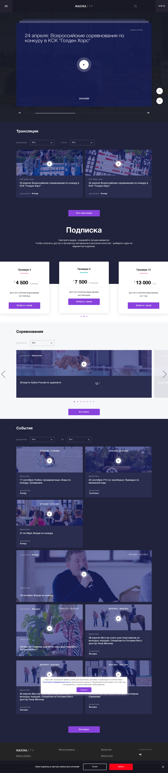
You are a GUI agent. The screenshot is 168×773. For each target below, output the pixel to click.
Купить (121, 767)
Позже (95, 767)
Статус (64, 142)
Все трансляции (84, 213)
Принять (84, 690)
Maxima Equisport (67, 750)
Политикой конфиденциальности (57, 682)
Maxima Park (107, 756)
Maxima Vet (106, 750)
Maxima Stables (23, 756)
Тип (62, 439)
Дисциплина (21, 142)
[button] (81, 316)
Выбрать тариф (24, 305)
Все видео (84, 412)
